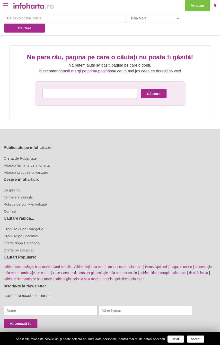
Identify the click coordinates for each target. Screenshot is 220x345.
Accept (196, 339)
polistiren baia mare (132, 268)
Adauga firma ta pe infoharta (27, 155)
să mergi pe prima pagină (88, 61)
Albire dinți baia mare (91, 257)
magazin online (184, 257)
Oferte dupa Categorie (22, 233)
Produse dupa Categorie (23, 219)
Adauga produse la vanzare (26, 162)
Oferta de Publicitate (20, 148)
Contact (10, 201)
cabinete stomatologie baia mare (28, 268)
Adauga (197, 5)
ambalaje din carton (36, 263)
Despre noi (12, 180)
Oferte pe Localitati (19, 240)
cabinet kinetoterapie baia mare (166, 263)
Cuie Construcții (66, 263)
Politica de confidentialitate (25, 194)
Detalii (175, 339)
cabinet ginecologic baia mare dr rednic (85, 268)
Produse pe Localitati (21, 226)
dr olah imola (202, 263)
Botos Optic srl (159, 257)
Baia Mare (215, 5)
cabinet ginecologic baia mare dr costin (110, 263)
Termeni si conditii (18, 187)
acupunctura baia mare (127, 257)
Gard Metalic (63, 257)
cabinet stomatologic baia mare (27, 257)
